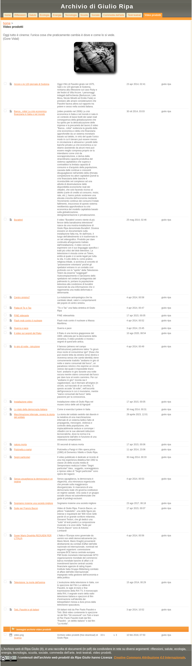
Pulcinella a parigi (23, 449)
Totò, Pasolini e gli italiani (26, 609)
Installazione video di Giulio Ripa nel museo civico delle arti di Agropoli (75, 403)
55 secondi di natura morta (70, 444)
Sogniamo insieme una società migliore (33, 503)
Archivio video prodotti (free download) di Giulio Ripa (77, 636)
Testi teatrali (134, 15)
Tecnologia (71, 15)
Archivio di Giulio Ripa (97, 6)
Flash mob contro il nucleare (28, 320)
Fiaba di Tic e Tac (22, 308)
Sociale (96, 15)
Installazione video (23, 401)
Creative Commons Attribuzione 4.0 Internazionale (149, 657)
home (8, 15)
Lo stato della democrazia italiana (30, 409)
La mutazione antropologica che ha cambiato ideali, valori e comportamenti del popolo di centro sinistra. (76, 300)
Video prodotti (153, 15)
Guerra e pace (21, 328)
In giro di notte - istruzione (27, 346)
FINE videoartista (66, 315)
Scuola (84, 15)
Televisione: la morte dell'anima (29, 582)
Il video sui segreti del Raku (27, 333)
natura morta (20, 444)
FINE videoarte (21, 315)
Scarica (17, 638)
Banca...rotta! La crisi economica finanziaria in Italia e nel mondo (30, 113)
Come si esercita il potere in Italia (74, 409)
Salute (32, 15)
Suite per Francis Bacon (26, 508)
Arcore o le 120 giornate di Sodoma (31, 84)
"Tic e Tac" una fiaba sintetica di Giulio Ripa (76, 309)
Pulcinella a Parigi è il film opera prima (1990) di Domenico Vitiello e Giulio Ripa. (78, 451)
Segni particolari (22, 457)
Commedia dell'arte (113, 15)
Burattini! (18, 220)
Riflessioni (20, 15)
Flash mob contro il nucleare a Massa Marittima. (75, 322)
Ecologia (44, 15)
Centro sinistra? (22, 297)
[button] (5, 628)
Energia (57, 15)
